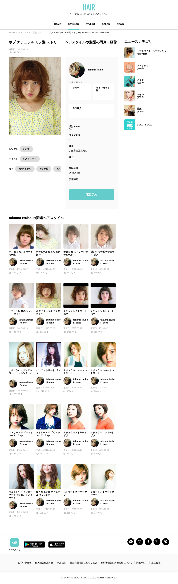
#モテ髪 (44, 168)
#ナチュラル (25, 168)
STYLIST (90, 24)
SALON (106, 24)
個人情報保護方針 (44, 562)
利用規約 (61, 562)
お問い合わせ (24, 562)
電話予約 (91, 194)
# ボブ (26, 149)
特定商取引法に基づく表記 (83, 562)
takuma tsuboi (95, 69)
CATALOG (73, 24)
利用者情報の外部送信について (116, 562)
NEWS (120, 24)
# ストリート (29, 158)
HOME (57, 24)
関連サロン (142, 562)
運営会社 (155, 562)
